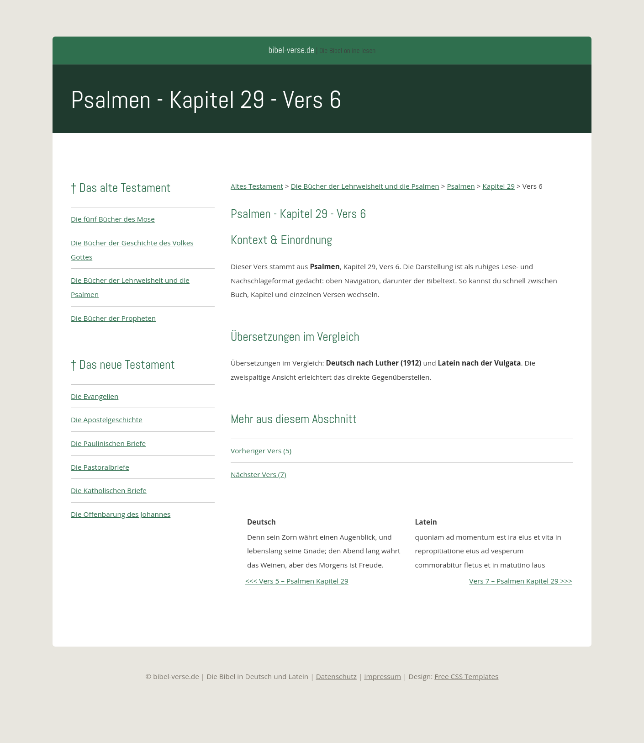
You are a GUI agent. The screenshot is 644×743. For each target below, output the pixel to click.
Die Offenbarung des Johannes (120, 514)
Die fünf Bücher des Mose (113, 218)
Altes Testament (257, 186)
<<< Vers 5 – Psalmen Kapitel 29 (296, 580)
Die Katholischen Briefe (109, 490)
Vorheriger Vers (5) (261, 450)
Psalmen (461, 186)
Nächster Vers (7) (258, 474)
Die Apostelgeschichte (107, 419)
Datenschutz (336, 676)
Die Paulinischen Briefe (108, 443)
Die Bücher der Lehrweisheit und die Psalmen (365, 186)
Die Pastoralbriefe (100, 467)
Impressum (382, 676)
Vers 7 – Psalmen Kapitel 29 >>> (520, 580)
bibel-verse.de (292, 50)
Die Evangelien (94, 396)
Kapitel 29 (498, 186)
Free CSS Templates (466, 676)
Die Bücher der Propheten (113, 318)
